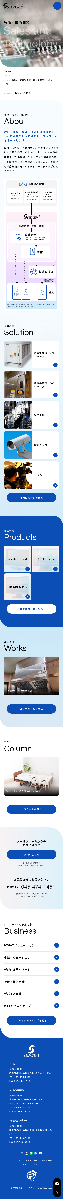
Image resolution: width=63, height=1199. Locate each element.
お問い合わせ (31, 854)
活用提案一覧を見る (31, 497)
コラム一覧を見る (31, 809)
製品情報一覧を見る (31, 608)
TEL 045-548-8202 (19, 1138)
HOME (7, 93)
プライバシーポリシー (31, 1164)
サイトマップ (17, 1161)
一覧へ (7, 84)
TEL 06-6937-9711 (19, 1107)
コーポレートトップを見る (31, 1020)
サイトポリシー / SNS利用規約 (39, 1161)
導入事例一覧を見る (31, 709)
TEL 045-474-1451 (19, 1077)
